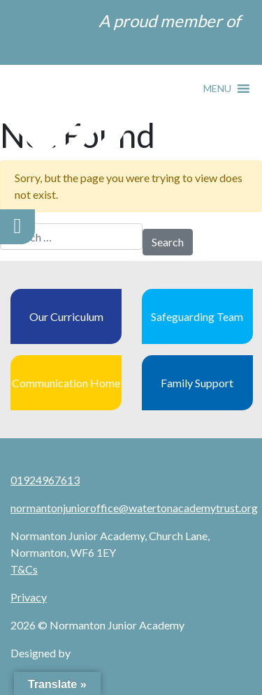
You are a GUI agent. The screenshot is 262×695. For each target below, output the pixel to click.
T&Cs (24, 569)
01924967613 (45, 479)
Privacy (28, 597)
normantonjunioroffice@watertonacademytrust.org (134, 507)
